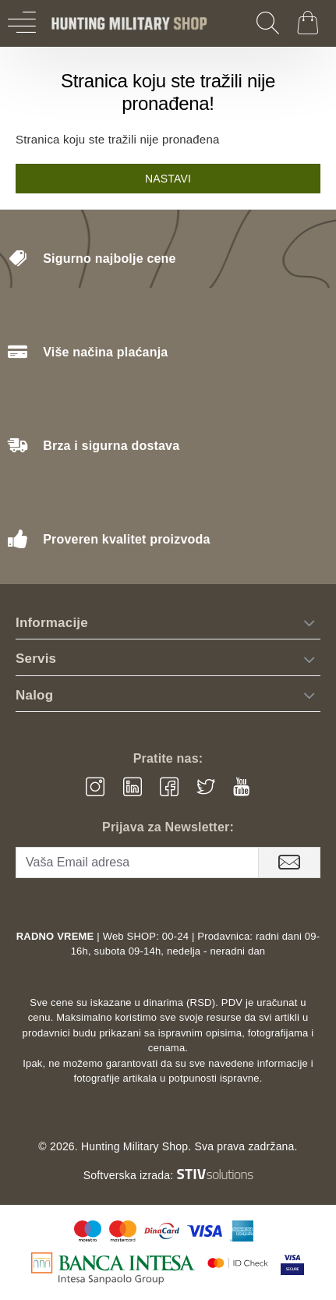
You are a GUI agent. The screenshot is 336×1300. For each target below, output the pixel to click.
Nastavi (168, 178)
